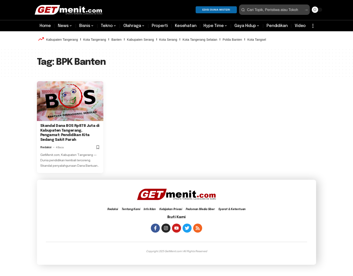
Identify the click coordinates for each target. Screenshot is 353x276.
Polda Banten (232, 39)
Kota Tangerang (94, 39)
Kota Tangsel (256, 39)
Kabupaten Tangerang (62, 39)
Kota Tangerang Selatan (200, 39)
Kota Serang (168, 39)
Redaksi (46, 147)
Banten (116, 39)
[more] (313, 25)
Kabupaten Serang (140, 39)
